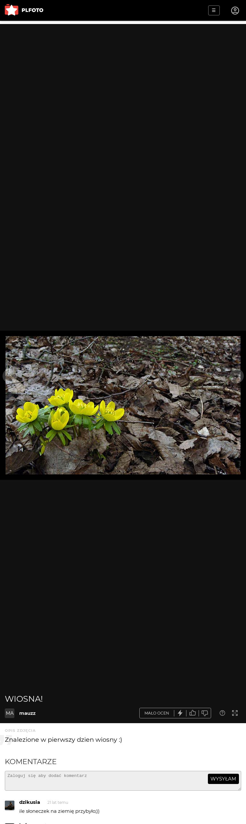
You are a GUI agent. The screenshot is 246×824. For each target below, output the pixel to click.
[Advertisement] (123, 69)
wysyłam (223, 779)
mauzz (27, 713)
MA (10, 713)
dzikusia (29, 805)
